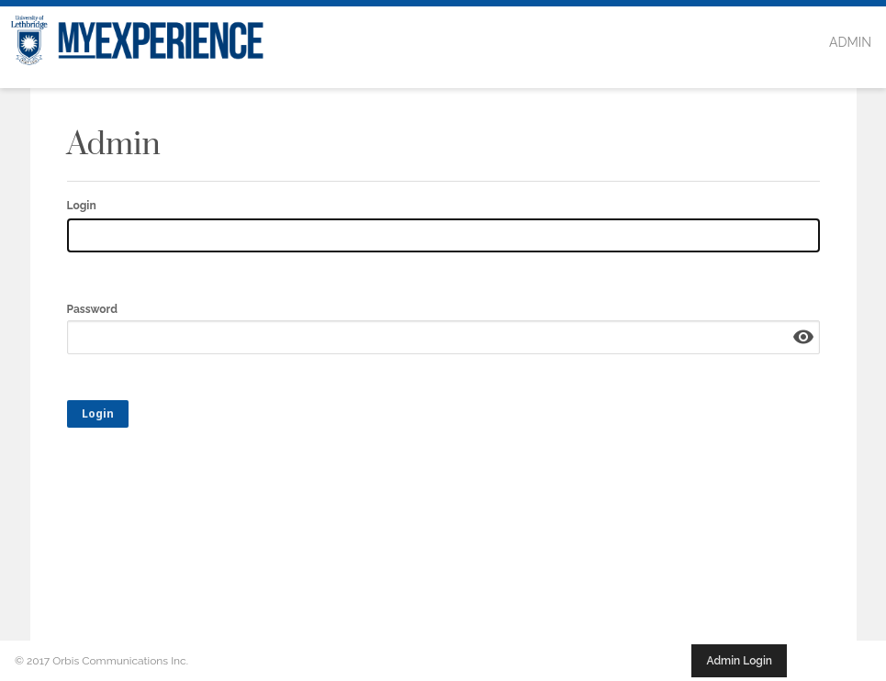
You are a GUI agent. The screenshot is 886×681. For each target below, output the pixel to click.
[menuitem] (850, 44)
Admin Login (739, 660)
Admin (850, 42)
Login (81, 205)
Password (92, 309)
